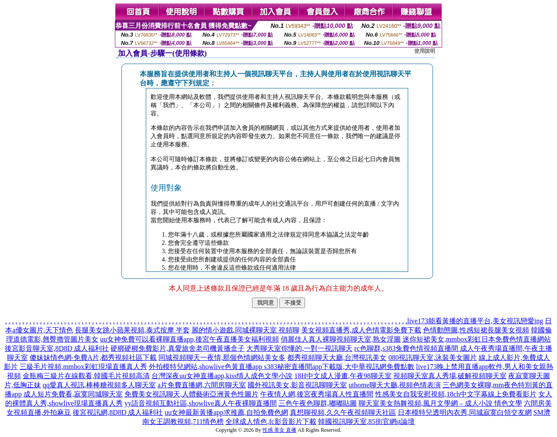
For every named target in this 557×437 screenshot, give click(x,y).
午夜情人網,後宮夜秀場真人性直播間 (316, 394)
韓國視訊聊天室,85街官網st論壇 (366, 421)
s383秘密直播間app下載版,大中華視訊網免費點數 (339, 366)
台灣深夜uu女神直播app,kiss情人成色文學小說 (221, 375)
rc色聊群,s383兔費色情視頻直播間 (407, 348)
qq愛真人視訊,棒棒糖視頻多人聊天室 (99, 385)
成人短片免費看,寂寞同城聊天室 (73, 394)
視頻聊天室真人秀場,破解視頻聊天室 (450, 375)
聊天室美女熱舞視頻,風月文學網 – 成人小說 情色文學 (440, 403)
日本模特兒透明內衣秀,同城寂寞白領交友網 (465, 412)
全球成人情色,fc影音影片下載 (270, 421)
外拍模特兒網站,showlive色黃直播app (206, 366)
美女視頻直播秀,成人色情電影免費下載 (361, 330)
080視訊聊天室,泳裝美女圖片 (432, 357)
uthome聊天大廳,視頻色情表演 (395, 385)
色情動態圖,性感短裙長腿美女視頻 (476, 330)
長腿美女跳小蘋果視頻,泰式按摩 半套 (132, 330)
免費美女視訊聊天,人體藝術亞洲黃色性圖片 (191, 394)
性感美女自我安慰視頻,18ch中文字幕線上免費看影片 (456, 394)
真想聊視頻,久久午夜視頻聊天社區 (343, 412)
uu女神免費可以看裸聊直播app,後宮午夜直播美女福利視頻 (189, 339)
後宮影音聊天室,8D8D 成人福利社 (57, 348)
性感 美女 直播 (279, 430)
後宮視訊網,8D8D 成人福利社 (118, 412)
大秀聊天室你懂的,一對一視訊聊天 (299, 348)
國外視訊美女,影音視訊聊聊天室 (297, 385)
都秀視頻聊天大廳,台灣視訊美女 (336, 357)
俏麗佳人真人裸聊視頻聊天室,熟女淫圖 (341, 339)
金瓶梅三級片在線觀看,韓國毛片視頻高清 (86, 375)
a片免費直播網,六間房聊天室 (202, 385)
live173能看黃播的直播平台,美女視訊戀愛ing (475, 321)
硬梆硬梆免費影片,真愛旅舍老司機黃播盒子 (178, 348)
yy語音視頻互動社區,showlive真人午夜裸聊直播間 (200, 403)
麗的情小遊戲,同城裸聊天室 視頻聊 (245, 330)
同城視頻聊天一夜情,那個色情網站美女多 (221, 357)
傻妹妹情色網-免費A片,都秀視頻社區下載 (93, 357)
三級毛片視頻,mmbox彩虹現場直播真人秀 (83, 366)
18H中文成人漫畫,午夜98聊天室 (343, 375)
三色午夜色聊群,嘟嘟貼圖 (317, 403)
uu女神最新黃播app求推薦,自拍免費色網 (226, 412)
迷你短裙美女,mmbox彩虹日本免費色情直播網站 (477, 339)
